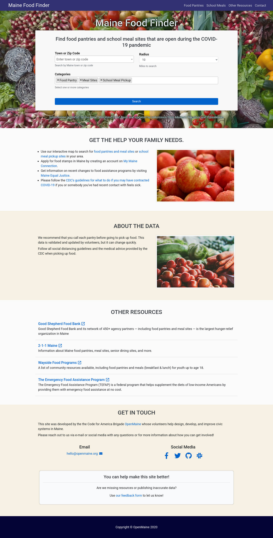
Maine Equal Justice (55, 175)
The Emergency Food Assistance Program (74, 380)
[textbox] (94, 59)
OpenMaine (215, 117)
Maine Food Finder (28, 5)
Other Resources (240, 5)
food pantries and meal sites (114, 151)
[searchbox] (134, 80)
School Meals (216, 5)
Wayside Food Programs (60, 363)
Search (136, 101)
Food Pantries (194, 5)
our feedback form (129, 495)
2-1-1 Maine (50, 345)
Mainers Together (187, 117)
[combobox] (94, 59)
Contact (260, 5)
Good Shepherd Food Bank (109, 117)
